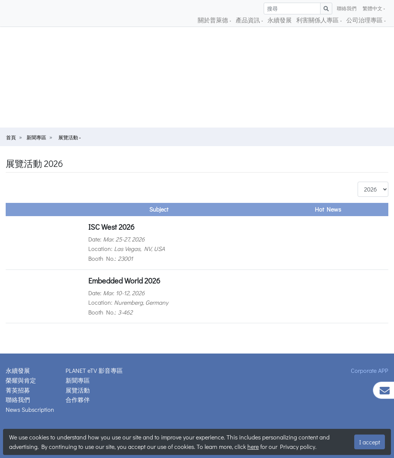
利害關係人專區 (318, 20)
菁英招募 (18, 390)
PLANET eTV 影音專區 (94, 370)
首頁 (11, 137)
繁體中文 (373, 8)
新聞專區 (36, 137)
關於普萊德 (214, 20)
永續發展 (279, 20)
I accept (369, 442)
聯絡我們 (346, 8)
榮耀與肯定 (21, 380)
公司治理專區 (365, 20)
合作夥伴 (78, 399)
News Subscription (30, 409)
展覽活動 (68, 137)
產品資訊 (248, 20)
